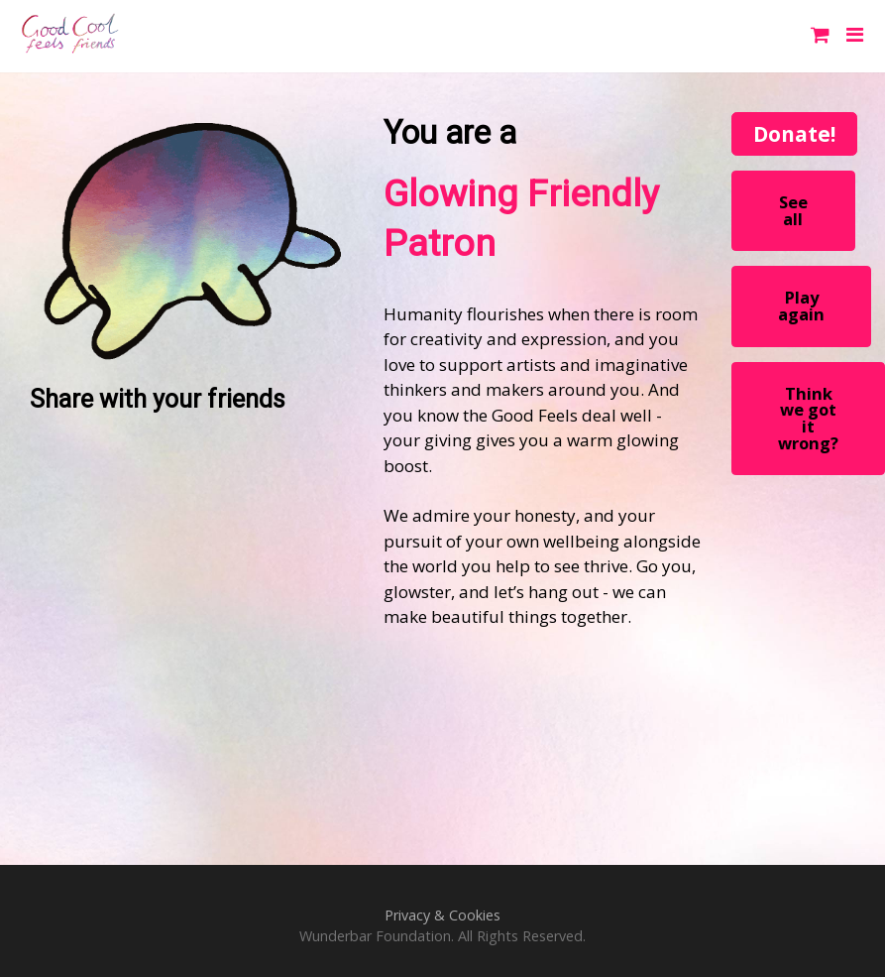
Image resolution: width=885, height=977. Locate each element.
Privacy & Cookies (442, 915)
